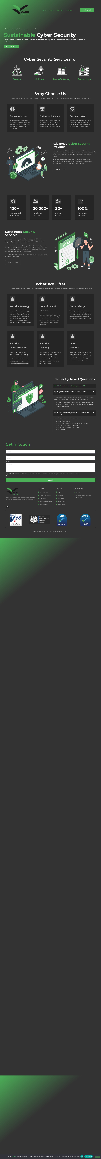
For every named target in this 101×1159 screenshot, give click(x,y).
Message (8, 461)
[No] (97, 1157)
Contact (69, 10)
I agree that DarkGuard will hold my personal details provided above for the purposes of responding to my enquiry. (42, 474)
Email (7, 455)
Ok (82, 1156)
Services (60, 10)
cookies (14, 1156)
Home (44, 10)
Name (7, 449)
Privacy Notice (88, 1156)
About (52, 10)
